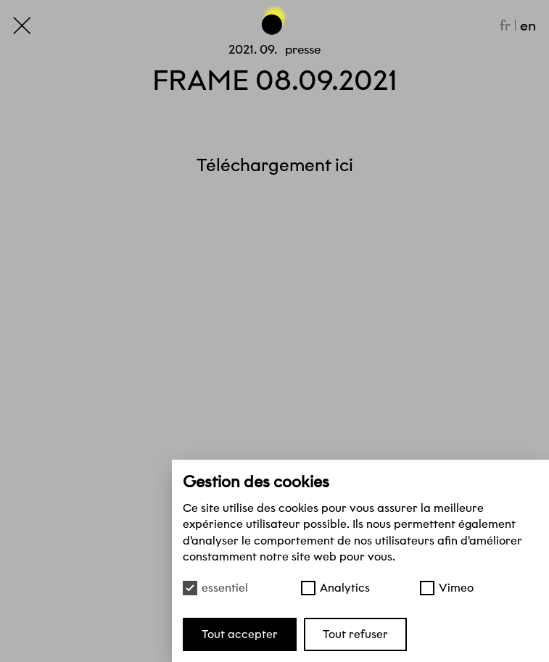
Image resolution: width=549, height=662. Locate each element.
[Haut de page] (274, 19)
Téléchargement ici (275, 165)
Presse (303, 49)
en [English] (528, 25)
